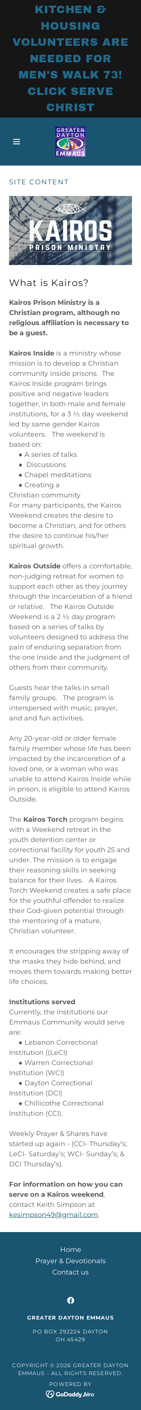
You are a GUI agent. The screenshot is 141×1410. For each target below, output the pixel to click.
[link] (70, 142)
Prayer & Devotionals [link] (70, 1261)
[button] (18, 141)
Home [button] (70, 1250)
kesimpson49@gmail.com (53, 1215)
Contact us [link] (70, 1272)
